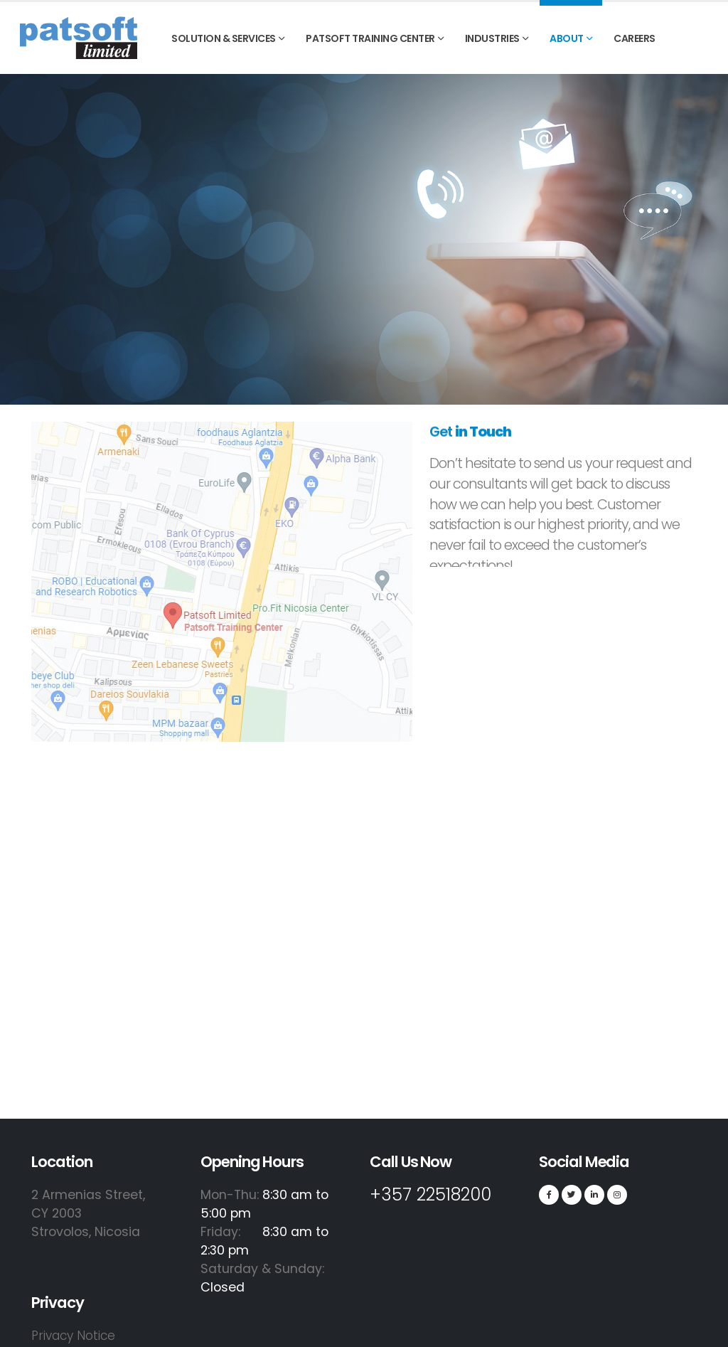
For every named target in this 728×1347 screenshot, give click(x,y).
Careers (634, 38)
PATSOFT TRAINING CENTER (370, 38)
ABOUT (567, 38)
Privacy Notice (75, 1335)
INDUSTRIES (492, 38)
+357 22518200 (437, 1194)
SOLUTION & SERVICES (223, 38)
